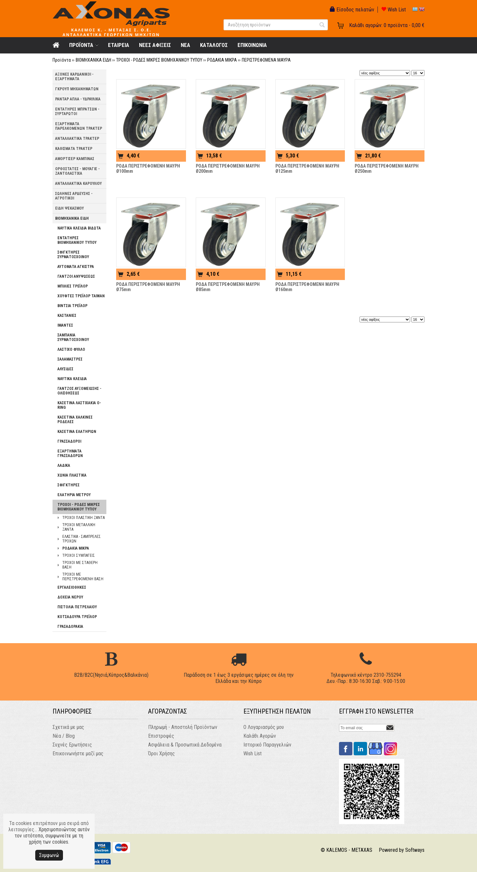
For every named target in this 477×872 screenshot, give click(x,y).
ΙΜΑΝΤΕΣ (65, 325)
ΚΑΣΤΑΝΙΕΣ (66, 315)
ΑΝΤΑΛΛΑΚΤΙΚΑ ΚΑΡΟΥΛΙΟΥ (78, 183)
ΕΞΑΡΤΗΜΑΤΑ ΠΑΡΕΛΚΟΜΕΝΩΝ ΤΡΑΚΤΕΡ (78, 126)
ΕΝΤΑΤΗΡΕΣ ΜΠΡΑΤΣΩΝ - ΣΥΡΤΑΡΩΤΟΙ (77, 111)
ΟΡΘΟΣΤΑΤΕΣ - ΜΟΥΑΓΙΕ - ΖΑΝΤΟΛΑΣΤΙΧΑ (77, 171)
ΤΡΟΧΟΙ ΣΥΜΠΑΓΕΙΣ (78, 555)
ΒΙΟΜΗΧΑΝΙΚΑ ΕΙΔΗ (93, 60)
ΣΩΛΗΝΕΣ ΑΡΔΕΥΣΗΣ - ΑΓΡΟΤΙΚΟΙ (74, 195)
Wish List (393, 10)
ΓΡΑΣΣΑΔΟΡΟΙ (69, 441)
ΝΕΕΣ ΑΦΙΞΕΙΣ (155, 45)
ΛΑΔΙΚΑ (63, 465)
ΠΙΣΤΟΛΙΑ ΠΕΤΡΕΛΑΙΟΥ (77, 607)
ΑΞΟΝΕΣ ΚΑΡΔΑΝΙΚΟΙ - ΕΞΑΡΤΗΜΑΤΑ (74, 76)
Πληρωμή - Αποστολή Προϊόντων (182, 727)
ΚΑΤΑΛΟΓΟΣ (214, 45)
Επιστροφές (161, 736)
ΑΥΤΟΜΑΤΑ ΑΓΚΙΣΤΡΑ (75, 266)
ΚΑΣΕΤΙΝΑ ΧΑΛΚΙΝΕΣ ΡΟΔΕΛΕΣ (75, 419)
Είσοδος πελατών (352, 10)
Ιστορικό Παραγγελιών (267, 745)
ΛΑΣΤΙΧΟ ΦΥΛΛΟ (71, 349)
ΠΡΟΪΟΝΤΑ (81, 45)
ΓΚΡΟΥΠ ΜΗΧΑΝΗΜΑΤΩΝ (77, 89)
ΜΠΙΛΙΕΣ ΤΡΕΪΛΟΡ (72, 286)
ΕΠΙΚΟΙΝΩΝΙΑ (252, 45)
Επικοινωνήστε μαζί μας (78, 753)
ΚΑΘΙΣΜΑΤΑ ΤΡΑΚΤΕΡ (73, 148)
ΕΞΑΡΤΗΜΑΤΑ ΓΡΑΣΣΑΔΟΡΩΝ (70, 453)
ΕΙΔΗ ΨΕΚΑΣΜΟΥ (69, 208)
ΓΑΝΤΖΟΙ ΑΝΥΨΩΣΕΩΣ (76, 276)
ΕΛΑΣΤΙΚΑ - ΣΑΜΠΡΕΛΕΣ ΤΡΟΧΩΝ (81, 538)
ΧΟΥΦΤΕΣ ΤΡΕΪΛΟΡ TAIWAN (81, 296)
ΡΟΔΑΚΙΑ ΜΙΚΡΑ (222, 60)
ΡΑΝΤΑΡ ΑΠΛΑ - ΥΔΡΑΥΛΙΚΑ (77, 99)
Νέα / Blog (64, 736)
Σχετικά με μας (68, 727)
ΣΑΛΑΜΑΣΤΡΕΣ (70, 359)
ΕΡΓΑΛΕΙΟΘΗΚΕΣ (71, 587)
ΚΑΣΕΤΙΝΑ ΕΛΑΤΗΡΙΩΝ (76, 431)
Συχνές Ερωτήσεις (72, 745)
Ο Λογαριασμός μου (263, 727)
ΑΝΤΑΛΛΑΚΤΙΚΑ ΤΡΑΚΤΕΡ (77, 138)
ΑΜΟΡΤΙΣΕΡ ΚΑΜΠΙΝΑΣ (74, 158)
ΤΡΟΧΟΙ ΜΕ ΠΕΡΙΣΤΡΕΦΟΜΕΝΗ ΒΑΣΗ (82, 576)
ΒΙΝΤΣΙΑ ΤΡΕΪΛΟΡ (72, 305)
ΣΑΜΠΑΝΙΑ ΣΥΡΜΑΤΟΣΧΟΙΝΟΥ (73, 337)
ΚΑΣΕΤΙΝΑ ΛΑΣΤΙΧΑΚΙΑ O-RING (79, 405)
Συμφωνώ (49, 855)
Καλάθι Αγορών (259, 736)
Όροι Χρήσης (161, 753)
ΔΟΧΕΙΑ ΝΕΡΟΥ (70, 597)
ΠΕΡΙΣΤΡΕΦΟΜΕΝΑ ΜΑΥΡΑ (266, 60)
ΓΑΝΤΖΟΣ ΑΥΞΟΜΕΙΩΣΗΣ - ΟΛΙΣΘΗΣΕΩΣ (79, 390)
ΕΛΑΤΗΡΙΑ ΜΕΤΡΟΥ (74, 495)
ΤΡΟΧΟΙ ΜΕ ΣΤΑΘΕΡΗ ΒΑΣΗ (80, 564)
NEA (185, 45)
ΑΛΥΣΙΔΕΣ (65, 369)
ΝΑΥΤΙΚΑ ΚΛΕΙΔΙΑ (72, 379)
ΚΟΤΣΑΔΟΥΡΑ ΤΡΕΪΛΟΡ (77, 616)
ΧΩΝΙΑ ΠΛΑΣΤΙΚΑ (71, 475)
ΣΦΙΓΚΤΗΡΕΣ (68, 485)
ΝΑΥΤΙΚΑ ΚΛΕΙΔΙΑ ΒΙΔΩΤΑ (79, 228)
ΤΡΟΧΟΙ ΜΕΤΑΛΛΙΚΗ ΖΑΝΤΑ (78, 527)
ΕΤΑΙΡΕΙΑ (118, 45)
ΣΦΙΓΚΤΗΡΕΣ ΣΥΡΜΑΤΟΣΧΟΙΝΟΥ (73, 254)
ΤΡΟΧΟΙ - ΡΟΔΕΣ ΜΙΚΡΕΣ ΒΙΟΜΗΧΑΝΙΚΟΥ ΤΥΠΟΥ (159, 60)
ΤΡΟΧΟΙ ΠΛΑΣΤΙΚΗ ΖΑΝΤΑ (83, 517)
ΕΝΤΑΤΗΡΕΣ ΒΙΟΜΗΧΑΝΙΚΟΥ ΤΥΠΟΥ (77, 240)
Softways (414, 850)
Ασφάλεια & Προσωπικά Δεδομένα (185, 745)
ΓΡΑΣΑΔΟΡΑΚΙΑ (70, 626)
